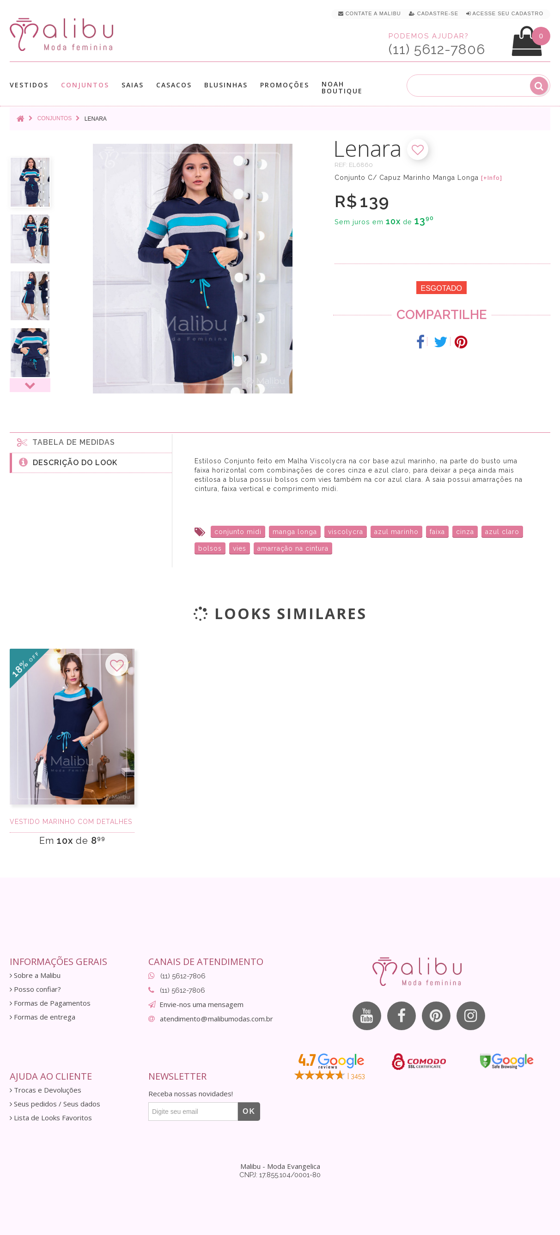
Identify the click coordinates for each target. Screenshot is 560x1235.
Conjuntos (85, 84)
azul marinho (396, 531)
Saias (133, 84)
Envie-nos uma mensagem (201, 1004)
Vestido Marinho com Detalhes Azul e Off (72, 821)
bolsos (210, 548)
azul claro (502, 531)
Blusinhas (226, 84)
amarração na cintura (293, 548)
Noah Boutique (342, 87)
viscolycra (345, 531)
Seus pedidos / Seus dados (55, 1104)
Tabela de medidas (66, 442)
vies (239, 548)
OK (249, 1111)
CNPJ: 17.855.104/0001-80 (280, 1175)
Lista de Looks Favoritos (51, 1117)
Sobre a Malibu (35, 975)
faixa (437, 531)
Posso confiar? (35, 989)
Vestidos (29, 84)
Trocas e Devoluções (45, 1090)
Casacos (174, 84)
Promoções (284, 84)
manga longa (295, 531)
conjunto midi (238, 531)
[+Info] (491, 178)
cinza (465, 531)
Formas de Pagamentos (50, 1003)
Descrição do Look (68, 462)
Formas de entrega (42, 1017)
